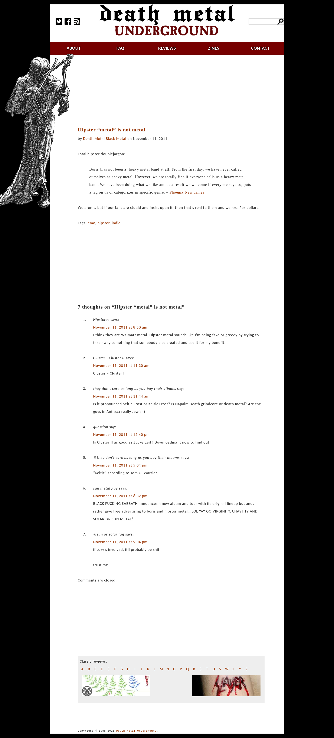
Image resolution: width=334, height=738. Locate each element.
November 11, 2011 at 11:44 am (121, 396)
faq (120, 48)
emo (91, 223)
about (74, 48)
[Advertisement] (171, 91)
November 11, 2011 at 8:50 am (120, 327)
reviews (167, 48)
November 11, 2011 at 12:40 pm (121, 434)
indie (116, 223)
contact (260, 48)
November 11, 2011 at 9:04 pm (120, 542)
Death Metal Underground (136, 731)
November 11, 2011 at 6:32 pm (120, 496)
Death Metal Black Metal (104, 138)
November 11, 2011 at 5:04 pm (120, 465)
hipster (103, 223)
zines (213, 48)
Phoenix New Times (187, 192)
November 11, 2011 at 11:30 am (121, 365)
